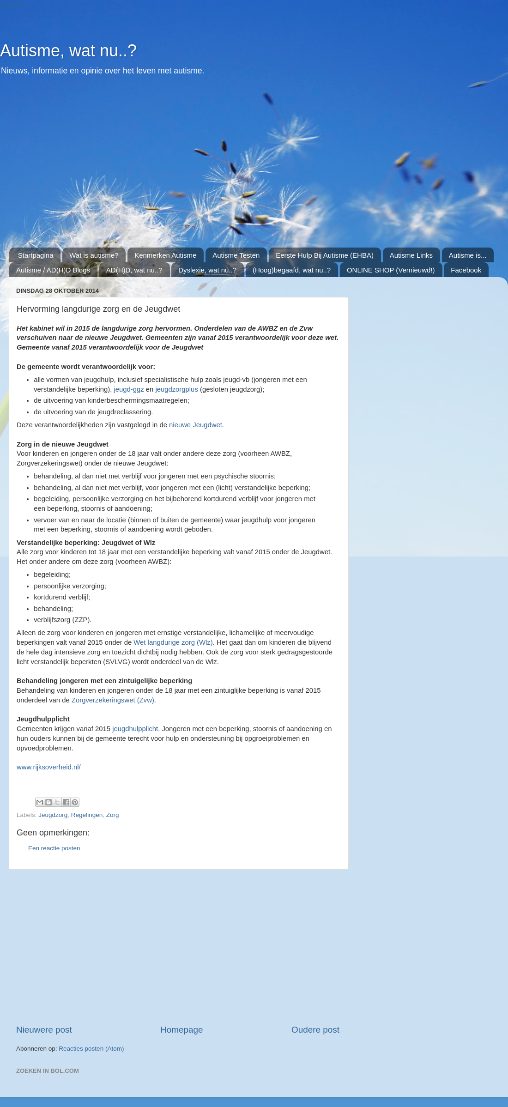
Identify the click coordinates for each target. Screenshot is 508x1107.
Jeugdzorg (52, 814)
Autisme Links (411, 255)
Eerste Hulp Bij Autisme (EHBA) (325, 255)
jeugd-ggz (129, 389)
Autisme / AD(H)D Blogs (53, 270)
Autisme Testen (236, 255)
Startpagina (36, 255)
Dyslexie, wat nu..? (207, 270)
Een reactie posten (54, 848)
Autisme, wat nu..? (68, 50)
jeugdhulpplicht (135, 728)
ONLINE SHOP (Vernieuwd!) (391, 270)
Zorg (112, 814)
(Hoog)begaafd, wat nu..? (292, 270)
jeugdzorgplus (176, 389)
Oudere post (315, 1029)
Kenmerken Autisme (165, 255)
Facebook (466, 270)
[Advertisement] (180, 166)
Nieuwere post (44, 1029)
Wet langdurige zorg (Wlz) (172, 642)
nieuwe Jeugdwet (195, 425)
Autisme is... (468, 255)
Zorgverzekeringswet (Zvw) (113, 700)
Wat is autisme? (93, 255)
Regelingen (87, 814)
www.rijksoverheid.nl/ (49, 767)
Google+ (13, 4)
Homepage (181, 1029)
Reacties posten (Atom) (91, 1048)
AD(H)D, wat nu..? (134, 270)
